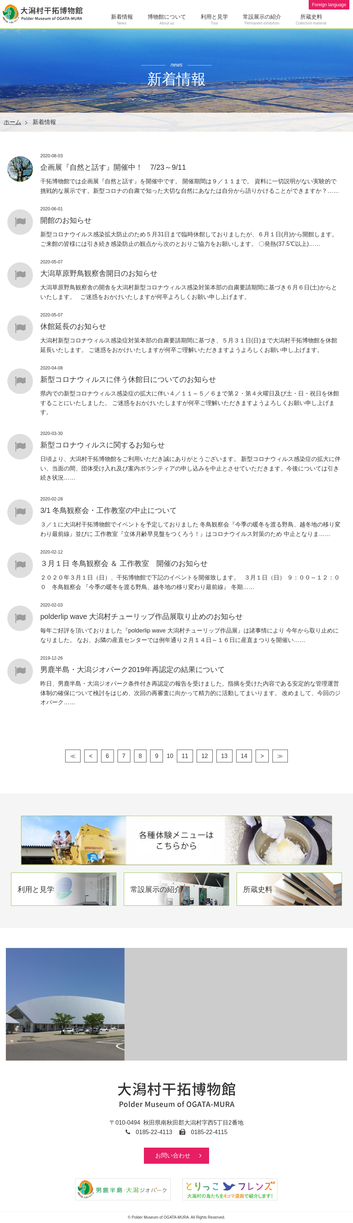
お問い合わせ (172, 1155)
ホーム (12, 122)
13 (224, 756)
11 (185, 756)
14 (244, 756)
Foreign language (329, 4)
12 (204, 756)
